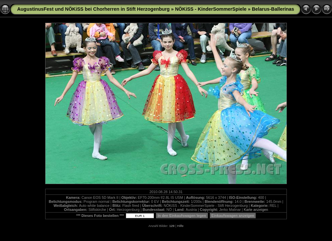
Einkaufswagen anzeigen (233, 216)
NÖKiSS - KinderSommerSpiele (211, 9)
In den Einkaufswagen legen (182, 216)
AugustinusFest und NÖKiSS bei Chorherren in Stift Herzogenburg (93, 9)
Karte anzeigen (256, 210)
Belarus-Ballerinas (273, 9)
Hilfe (180, 226)
